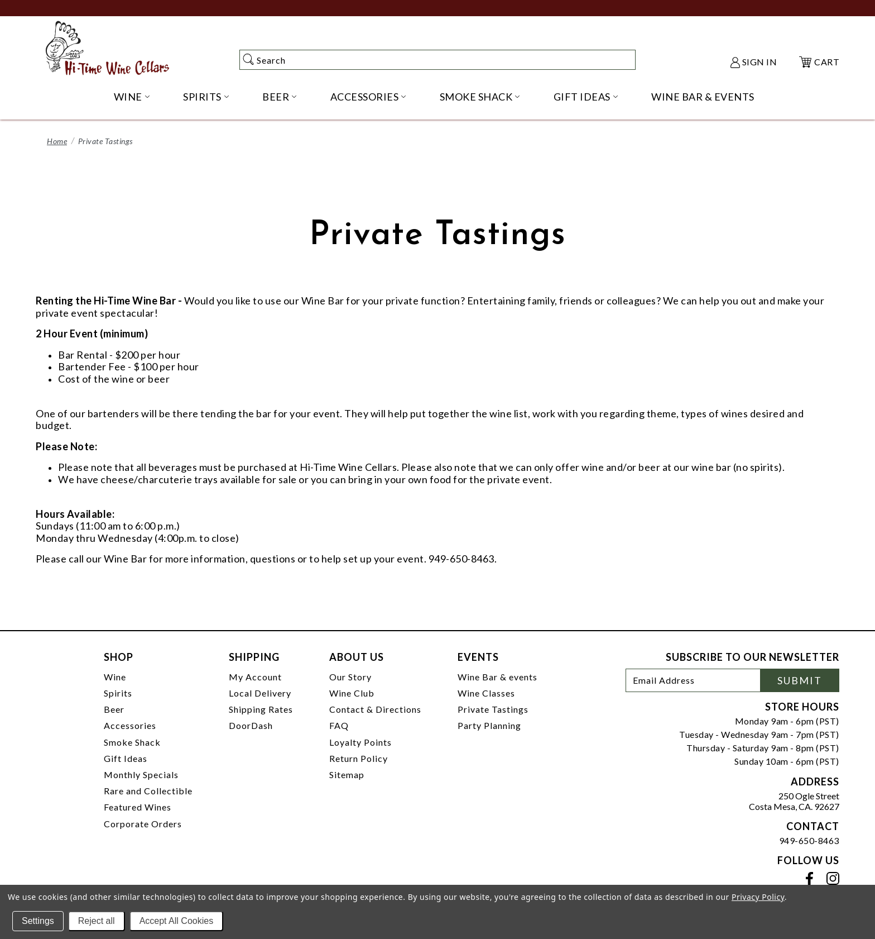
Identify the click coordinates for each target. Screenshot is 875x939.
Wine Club (351, 693)
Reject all (96, 921)
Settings (38, 921)
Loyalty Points (360, 742)
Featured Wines (137, 807)
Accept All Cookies (177, 921)
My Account (255, 676)
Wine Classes (486, 693)
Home (57, 141)
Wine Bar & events (497, 676)
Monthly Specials (141, 774)
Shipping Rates (261, 709)
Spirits (118, 693)
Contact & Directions (375, 709)
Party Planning (489, 725)
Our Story (350, 676)
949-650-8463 (809, 840)
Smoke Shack (132, 742)
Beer (114, 709)
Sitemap (346, 774)
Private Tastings (493, 709)
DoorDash (251, 725)
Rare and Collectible (148, 790)
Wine (115, 676)
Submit (799, 680)
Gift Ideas (125, 758)
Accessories (130, 725)
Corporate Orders (143, 823)
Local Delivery (260, 693)
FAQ (339, 725)
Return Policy (358, 758)
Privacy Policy (758, 897)
